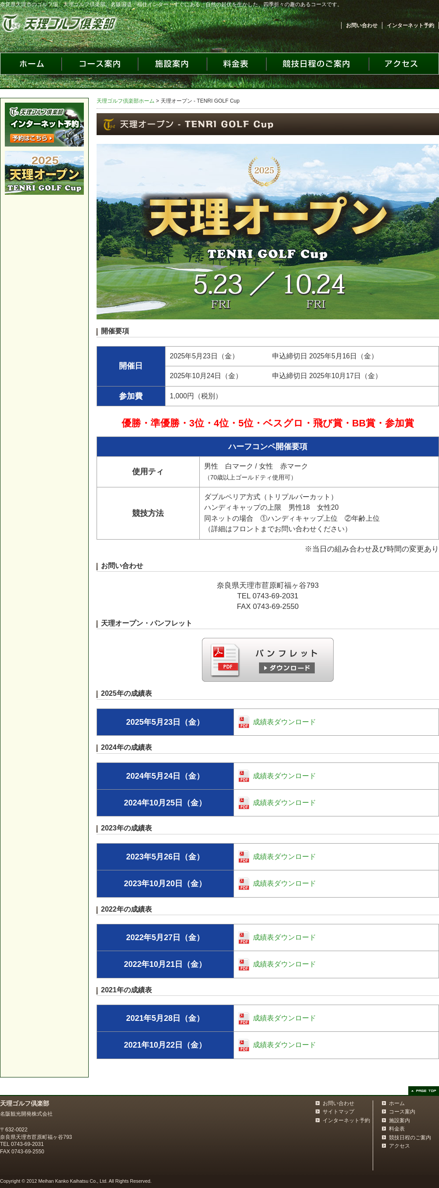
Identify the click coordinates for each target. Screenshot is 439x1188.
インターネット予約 (410, 25)
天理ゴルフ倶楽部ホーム (126, 101)
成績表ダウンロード (284, 722)
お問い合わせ (362, 25)
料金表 (397, 1129)
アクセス (399, 1146)
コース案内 (402, 1112)
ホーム (397, 1103)
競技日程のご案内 (410, 1137)
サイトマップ (338, 1112)
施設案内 (399, 1120)
